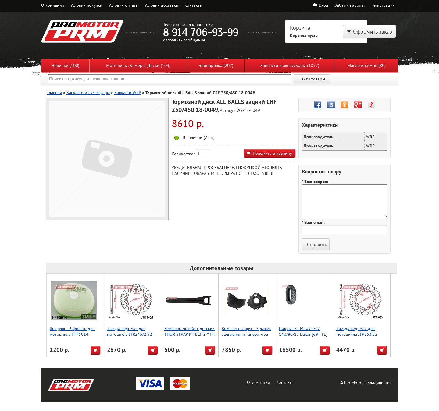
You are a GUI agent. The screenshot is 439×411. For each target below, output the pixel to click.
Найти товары (311, 79)
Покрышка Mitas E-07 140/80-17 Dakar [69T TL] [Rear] (303, 334)
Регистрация (383, 5)
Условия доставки (161, 5)
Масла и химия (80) (366, 65)
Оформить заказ (369, 31)
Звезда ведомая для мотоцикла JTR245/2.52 (129, 331)
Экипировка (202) (216, 65)
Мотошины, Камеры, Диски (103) (138, 65)
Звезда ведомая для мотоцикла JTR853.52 (356, 331)
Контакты (193, 5)
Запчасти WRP (127, 92)
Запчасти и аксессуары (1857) (289, 65)
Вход (320, 5)
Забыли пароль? (349, 5)
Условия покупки (86, 5)
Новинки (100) (65, 65)
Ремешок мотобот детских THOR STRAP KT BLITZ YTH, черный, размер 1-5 (189, 334)
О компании (52, 5)
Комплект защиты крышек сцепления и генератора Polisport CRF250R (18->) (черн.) (246, 337)
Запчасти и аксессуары (88, 92)
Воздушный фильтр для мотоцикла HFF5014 (72, 331)
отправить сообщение (184, 40)
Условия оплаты (123, 5)
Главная (54, 92)
